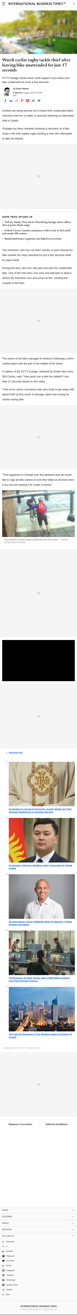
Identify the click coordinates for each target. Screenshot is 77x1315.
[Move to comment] (39, 100)
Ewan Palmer (22, 88)
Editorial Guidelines (57, 1124)
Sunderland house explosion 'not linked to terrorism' (33, 239)
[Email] (33, 100)
